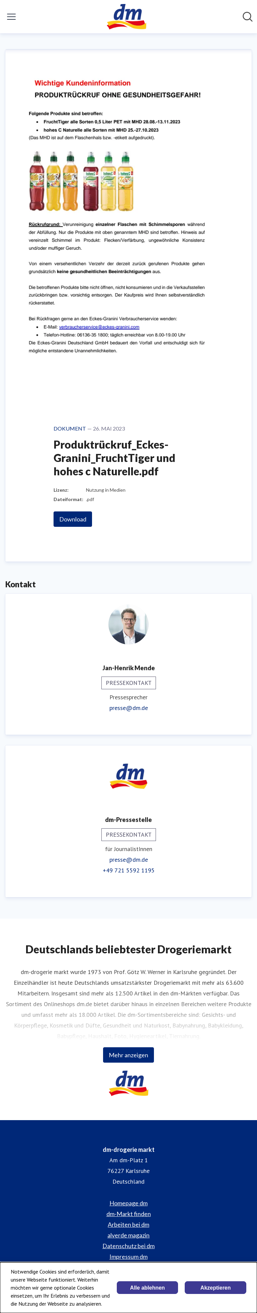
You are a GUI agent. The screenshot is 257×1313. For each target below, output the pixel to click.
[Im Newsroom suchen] (247, 16)
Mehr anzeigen (128, 1055)
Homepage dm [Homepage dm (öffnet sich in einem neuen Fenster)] (128, 1203)
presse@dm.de (128, 708)
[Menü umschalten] (11, 16)
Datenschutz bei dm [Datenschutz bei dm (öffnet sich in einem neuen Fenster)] (128, 1245)
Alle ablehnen (147, 1288)
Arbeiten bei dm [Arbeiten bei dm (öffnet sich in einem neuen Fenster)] (128, 1224)
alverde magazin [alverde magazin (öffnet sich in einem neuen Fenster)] (128, 1235)
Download (72, 519)
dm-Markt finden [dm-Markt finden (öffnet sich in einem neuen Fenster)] (128, 1213)
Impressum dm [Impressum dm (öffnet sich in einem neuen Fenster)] (128, 1256)
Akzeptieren (215, 1288)
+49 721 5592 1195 (129, 870)
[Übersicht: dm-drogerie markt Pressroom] (126, 16)
